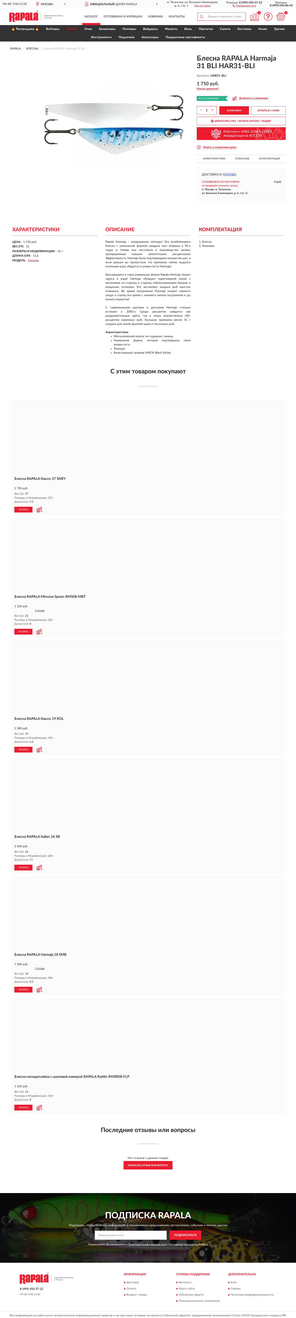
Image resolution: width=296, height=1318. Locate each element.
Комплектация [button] (269, 158)
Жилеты (171, 29)
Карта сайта (187, 1287)
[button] (244, 5)
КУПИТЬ (23, 509)
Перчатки (206, 29)
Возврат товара (136, 1293)
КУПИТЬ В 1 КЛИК (268, 110)
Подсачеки (127, 37)
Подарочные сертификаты (185, 37)
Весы (188, 29)
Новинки (155, 16)
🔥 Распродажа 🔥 (25, 29)
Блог (234, 1280)
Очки (88, 29)
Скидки (235, 1287)
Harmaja (33, 260)
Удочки (279, 29)
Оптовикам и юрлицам (123, 16)
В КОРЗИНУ (234, 110)
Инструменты (101, 37)
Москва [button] (229, 174)
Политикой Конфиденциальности (148, 1243)
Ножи (262, 29)
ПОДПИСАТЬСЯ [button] (185, 1233)
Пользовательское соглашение (199, 1299)
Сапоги (225, 29)
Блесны (71, 29)
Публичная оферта (191, 1293)
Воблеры (52, 29)
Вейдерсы (150, 29)
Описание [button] (242, 158)
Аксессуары (150, 37)
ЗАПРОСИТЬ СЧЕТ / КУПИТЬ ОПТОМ (241, 121)
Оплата (131, 1287)
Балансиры (107, 29)
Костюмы (244, 29)
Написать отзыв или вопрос (148, 1163)
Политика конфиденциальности (252, 1293)
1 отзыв (39, 610)
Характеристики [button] (214, 158)
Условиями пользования (184, 1243)
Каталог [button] (91, 16)
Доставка (132, 1280)
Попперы (129, 29)
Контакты (177, 16)
